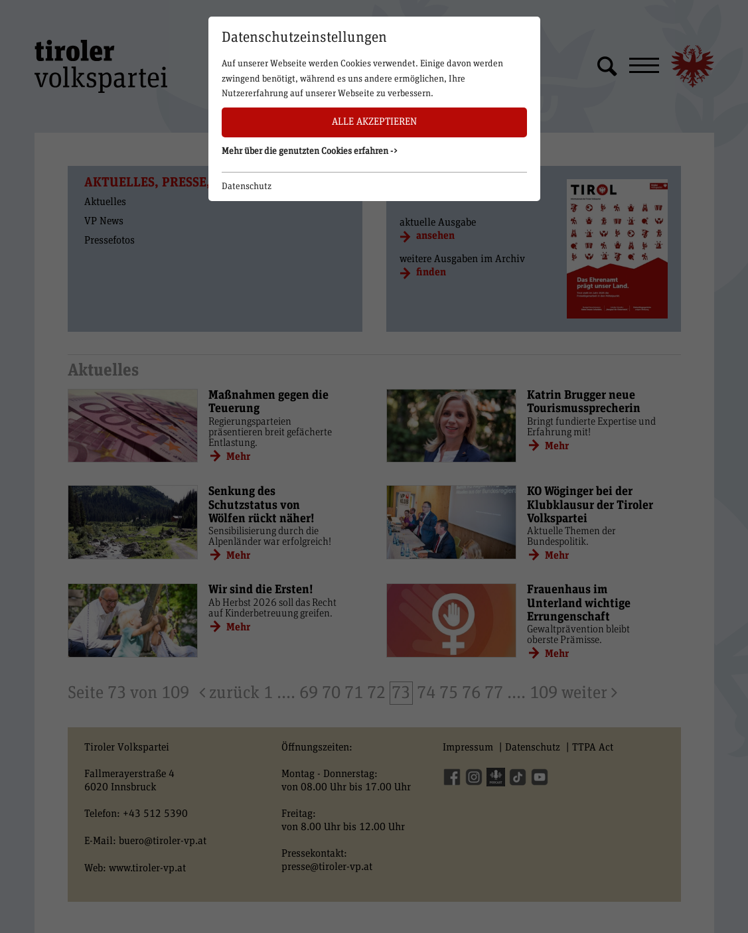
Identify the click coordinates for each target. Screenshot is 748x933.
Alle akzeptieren (374, 122)
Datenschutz (246, 186)
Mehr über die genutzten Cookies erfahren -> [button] (310, 151)
